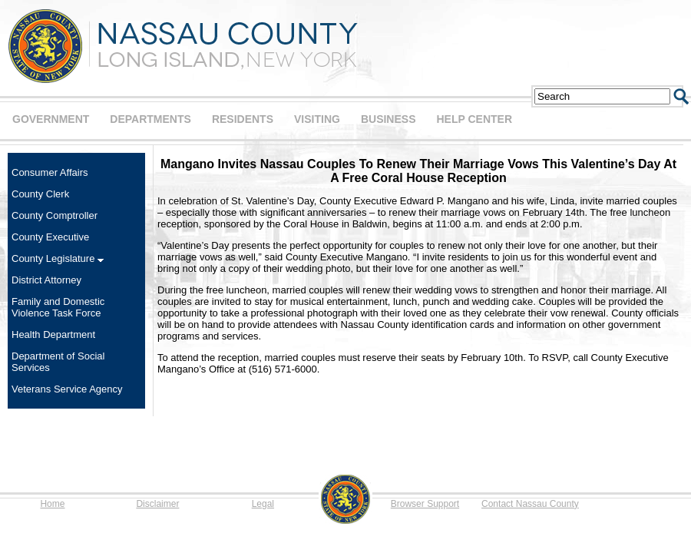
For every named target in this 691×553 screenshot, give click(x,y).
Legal (263, 503)
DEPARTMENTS (150, 119)
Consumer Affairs (50, 172)
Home (52, 503)
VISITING (317, 119)
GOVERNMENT (50, 119)
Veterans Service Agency (67, 389)
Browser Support (425, 503)
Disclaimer (157, 503)
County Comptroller (55, 215)
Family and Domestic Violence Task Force (58, 307)
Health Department (53, 334)
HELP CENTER (474, 119)
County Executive (50, 237)
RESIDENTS (242, 119)
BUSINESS (388, 119)
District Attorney (46, 280)
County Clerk (40, 194)
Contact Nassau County (530, 503)
